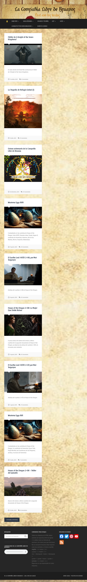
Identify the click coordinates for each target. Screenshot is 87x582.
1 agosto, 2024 (13, 405)
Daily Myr (14, 21)
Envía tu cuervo (42, 26)
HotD (61, 21)
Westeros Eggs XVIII (16, 202)
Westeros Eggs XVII (15, 415)
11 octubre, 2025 (14, 79)
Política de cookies (77, 575)
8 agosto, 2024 (13, 297)
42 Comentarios (24, 297)
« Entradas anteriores (12, 520)
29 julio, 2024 (13, 510)
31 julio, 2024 (13, 460)
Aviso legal (66, 575)
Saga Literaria (27, 21)
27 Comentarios (24, 405)
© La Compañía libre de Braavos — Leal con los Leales (20, 575)
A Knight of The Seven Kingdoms (22, 26)
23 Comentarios (26, 192)
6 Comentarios (24, 79)
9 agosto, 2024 (13, 247)
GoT (53, 21)
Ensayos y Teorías (43, 21)
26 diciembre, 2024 (14, 192)
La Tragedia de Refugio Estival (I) (21, 90)
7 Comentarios (23, 460)
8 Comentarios (23, 510)
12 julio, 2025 (13, 138)
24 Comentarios (24, 247)
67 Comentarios (24, 354)
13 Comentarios (23, 138)
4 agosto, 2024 (13, 354)
